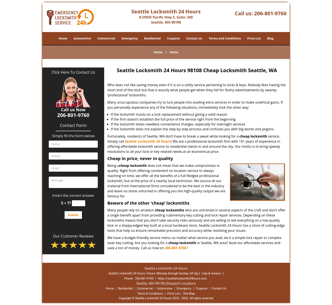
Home (62, 38)
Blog (270, 38)
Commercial (106, 38)
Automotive (82, 38)
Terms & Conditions (150, 293)
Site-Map (189, 293)
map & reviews (212, 273)
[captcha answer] (78, 203)
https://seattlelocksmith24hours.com (182, 278)
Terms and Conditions (225, 38)
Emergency (130, 38)
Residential (152, 38)
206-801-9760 (270, 13)
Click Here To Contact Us (73, 72)
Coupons (173, 38)
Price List (254, 38)
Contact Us (194, 38)
